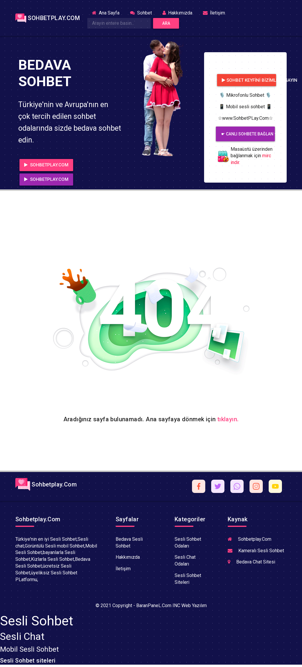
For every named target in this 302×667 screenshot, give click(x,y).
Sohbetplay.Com (46, 484)
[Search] (119, 23)
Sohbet (141, 13)
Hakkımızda (177, 13)
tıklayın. (228, 419)
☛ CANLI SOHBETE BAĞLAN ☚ (248, 134)
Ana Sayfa (108, 12)
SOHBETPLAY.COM (44, 18)
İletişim (214, 13)
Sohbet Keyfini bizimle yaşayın (249, 80)
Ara (166, 23)
